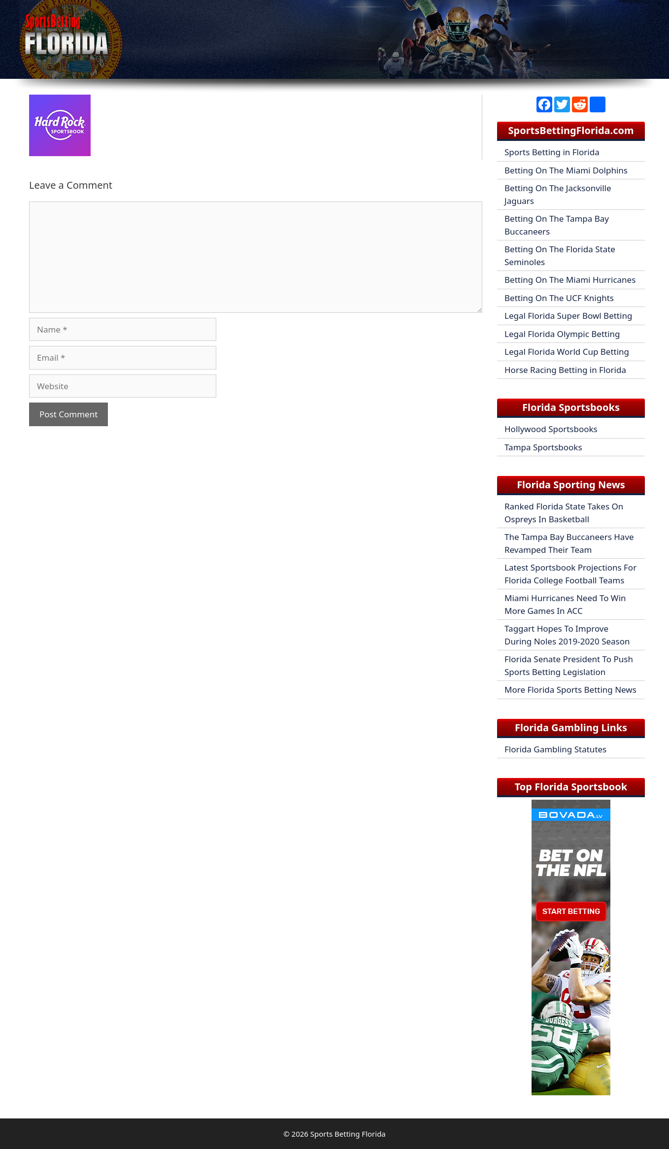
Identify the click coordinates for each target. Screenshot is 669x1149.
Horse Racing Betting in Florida (565, 369)
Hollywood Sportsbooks (551, 429)
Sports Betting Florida (348, 1134)
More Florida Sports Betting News (570, 689)
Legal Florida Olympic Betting (562, 333)
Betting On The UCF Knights (559, 298)
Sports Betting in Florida (552, 152)
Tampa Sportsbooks (543, 447)
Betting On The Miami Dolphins (566, 170)
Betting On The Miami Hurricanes (570, 279)
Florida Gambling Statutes (555, 749)
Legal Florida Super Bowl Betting (568, 315)
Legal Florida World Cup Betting (566, 351)
